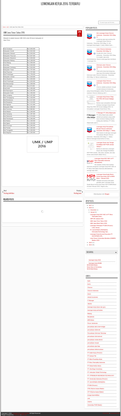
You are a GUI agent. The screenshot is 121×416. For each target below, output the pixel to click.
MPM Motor (90, 320)
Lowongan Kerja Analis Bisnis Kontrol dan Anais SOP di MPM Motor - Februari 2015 (105, 176)
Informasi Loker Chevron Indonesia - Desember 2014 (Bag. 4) (106, 67)
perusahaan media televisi (95, 339)
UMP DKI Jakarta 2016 (96, 218)
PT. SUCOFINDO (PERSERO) (96, 382)
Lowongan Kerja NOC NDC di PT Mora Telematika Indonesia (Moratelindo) (104, 160)
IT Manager (90, 300)
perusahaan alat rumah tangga (96, 326)
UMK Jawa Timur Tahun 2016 (14, 32)
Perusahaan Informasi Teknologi (96, 333)
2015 (90, 242)
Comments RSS (115, 413)
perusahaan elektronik (93, 330)
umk (88, 398)
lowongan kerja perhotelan (95, 310)
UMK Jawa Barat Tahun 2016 (98, 223)
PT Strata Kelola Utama (94, 365)
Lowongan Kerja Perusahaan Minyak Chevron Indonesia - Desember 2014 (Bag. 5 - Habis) (105, 128)
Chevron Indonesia (92, 290)
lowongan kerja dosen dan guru (96, 307)
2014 (90, 245)
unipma (89, 401)
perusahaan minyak (93, 343)
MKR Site (24, 414)
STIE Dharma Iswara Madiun (95, 388)
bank (88, 281)
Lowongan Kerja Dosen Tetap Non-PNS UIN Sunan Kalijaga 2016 (105, 98)
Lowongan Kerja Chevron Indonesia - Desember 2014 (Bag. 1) (106, 82)
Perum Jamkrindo (92, 323)
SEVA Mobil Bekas (92, 265)
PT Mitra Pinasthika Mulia (94, 359)
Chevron (89, 287)
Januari (92, 212)
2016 (90, 207)
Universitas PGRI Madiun (94, 405)
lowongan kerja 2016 (95, 260)
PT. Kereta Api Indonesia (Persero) (97, 379)
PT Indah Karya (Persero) (94, 352)
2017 (90, 205)
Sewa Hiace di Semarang (94, 267)
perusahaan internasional (94, 336)
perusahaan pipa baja (93, 346)
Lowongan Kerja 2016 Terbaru (60, 4)
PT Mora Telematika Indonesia (96, 362)
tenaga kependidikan (93, 395)
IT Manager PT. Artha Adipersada (106, 112)
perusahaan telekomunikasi (95, 349)
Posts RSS (106, 413)
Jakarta (89, 303)
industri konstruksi (92, 297)
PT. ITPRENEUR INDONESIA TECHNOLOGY (100, 375)
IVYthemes (17, 414)
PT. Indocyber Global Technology (96, 372)
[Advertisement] (60, 13)
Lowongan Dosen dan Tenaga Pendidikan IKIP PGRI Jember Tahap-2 (105, 144)
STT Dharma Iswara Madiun (95, 392)
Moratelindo (90, 316)
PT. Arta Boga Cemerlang (94, 369)
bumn (89, 284)
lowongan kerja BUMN (95, 263)
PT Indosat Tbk (91, 356)
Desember (93, 210)
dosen (89, 294)
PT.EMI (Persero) (92, 385)
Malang (89, 313)
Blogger (107, 194)
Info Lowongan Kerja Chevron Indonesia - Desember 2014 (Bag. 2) (106, 35)
